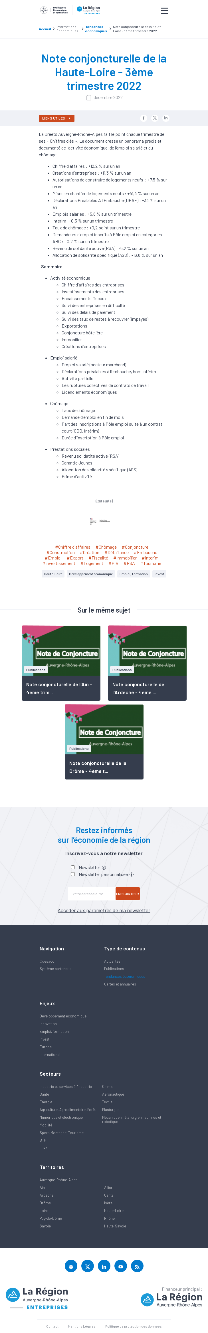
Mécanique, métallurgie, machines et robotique (131, 1119)
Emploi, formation (134, 574)
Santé (44, 1094)
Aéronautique (113, 1094)
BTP (43, 1140)
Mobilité (46, 1125)
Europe (46, 1047)
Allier (108, 1187)
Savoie (45, 1226)
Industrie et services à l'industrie (66, 1086)
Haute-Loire (53, 574)
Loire (44, 1210)
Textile (107, 1102)
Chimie (107, 1086)
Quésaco (47, 961)
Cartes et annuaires (120, 984)
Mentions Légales (82, 1326)
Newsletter (92, 867)
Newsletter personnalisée (106, 874)
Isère (108, 1203)
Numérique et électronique (61, 1117)
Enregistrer (127, 894)
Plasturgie (110, 1109)
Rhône (109, 1218)
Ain (42, 1187)
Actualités (112, 961)
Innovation (48, 1023)
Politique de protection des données (133, 1326)
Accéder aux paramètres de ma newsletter (104, 910)
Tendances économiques (124, 976)
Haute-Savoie (115, 1226)
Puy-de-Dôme (51, 1218)
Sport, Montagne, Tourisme (62, 1132)
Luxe (43, 1148)
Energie (46, 1102)
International (50, 1054)
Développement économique (91, 574)
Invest (159, 574)
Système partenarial (56, 968)
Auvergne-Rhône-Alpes (59, 1180)
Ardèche (46, 1195)
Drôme (45, 1203)
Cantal (109, 1195)
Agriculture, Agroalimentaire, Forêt (68, 1109)
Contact (52, 1326)
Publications (114, 968)
